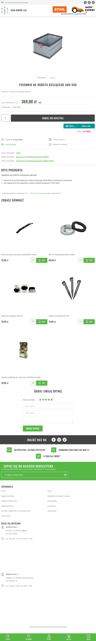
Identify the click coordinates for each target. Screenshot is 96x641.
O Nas (3, 491)
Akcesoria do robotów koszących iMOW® (32, 157)
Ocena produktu (29, 400)
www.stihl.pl (51, 511)
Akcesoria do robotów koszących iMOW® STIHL (35, 161)
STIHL (18, 153)
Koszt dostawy (8, 144)
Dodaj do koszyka (53, 118)
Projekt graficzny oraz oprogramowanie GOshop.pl (48, 627)
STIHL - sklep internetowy (33, 193)
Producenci (51, 506)
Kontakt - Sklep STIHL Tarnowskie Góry (15, 511)
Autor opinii (30, 406)
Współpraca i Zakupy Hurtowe (58, 496)
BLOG (49, 491)
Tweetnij (52, 78)
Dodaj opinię (33, 428)
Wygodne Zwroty (7, 506)
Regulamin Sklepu (7, 496)
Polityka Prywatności (9, 501)
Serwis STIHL (6, 516)
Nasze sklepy (52, 501)
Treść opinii (30, 413)
